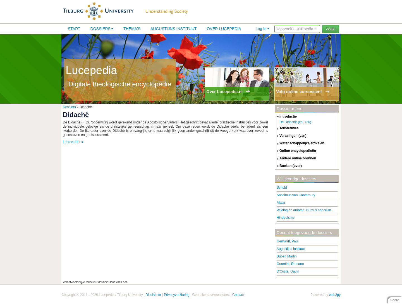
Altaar (281, 203)
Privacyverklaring (176, 295)
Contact (238, 295)
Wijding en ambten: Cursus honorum (304, 210)
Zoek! (331, 29)
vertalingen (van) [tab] (291, 136)
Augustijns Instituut (173, 28)
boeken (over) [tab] (288, 166)
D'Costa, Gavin (288, 271)
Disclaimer (153, 295)
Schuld (282, 187)
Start (74, 28)
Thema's (131, 28)
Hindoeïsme (286, 218)
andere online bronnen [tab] (295, 158)
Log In (262, 28)
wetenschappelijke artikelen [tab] (299, 143)
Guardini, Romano (290, 264)
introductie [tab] (286, 117)
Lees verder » (73, 142)
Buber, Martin (286, 256)
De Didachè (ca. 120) (295, 122)
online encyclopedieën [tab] (295, 151)
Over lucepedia (224, 28)
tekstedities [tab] (287, 128)
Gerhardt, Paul (287, 241)
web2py (335, 295)
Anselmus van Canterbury (296, 195)
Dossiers (101, 28)
